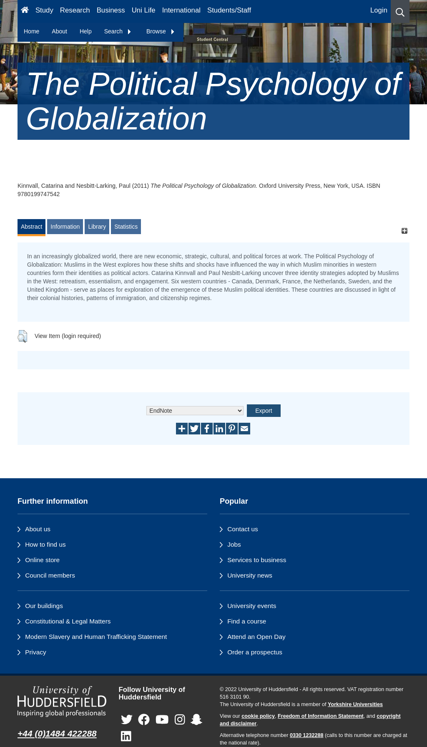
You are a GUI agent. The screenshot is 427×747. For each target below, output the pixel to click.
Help (86, 31)
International (181, 10)
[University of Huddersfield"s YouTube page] (162, 720)
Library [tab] (97, 226)
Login (378, 10)
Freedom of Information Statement (321, 716)
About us (37, 528)
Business (111, 10)
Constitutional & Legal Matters (68, 621)
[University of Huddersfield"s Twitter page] (127, 720)
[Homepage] (25, 11)
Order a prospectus (254, 652)
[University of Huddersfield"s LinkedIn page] (126, 736)
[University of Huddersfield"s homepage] (62, 701)
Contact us (242, 528)
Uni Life (144, 10)
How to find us (45, 544)
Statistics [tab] (126, 226)
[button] (400, 11)
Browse (160, 31)
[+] (404, 230)
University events (251, 605)
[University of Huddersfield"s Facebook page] (144, 720)
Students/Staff (229, 10)
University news (249, 575)
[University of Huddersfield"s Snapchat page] (196, 720)
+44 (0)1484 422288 (57, 733)
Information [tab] (65, 226)
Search (118, 31)
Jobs (234, 544)
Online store (42, 559)
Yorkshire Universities (355, 704)
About (59, 31)
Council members (50, 575)
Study (44, 10)
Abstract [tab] (31, 226)
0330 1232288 (307, 735)
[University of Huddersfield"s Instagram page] (180, 720)
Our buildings (44, 605)
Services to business (256, 559)
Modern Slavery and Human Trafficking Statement (96, 636)
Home (31, 31)
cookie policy (258, 716)
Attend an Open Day (256, 636)
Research (75, 10)
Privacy (35, 652)
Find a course (246, 621)
